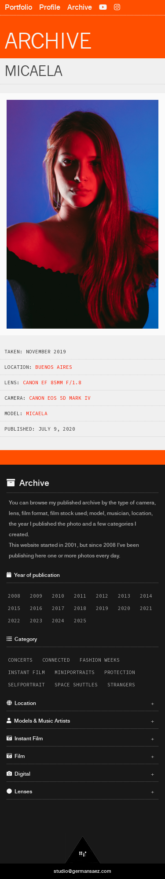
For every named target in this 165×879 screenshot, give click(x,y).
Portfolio (18, 7)
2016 (36, 608)
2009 (36, 596)
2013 (124, 596)
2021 (146, 608)
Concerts (20, 660)
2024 (58, 621)
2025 (80, 621)
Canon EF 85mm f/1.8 (52, 382)
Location (80, 703)
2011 (80, 596)
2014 (146, 596)
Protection (119, 672)
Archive (79, 7)
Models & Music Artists (80, 721)
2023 (36, 621)
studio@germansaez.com (82, 871)
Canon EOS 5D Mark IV (60, 398)
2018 (80, 608)
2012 (102, 596)
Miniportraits (75, 672)
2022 (14, 621)
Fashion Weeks (100, 660)
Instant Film (26, 672)
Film (80, 756)
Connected (56, 660)
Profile (49, 7)
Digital (80, 774)
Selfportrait (26, 685)
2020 (124, 608)
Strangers (121, 685)
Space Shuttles (76, 685)
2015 (14, 608)
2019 (102, 608)
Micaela (37, 413)
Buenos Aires (53, 367)
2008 (14, 596)
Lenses (80, 791)
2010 (58, 596)
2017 (58, 608)
